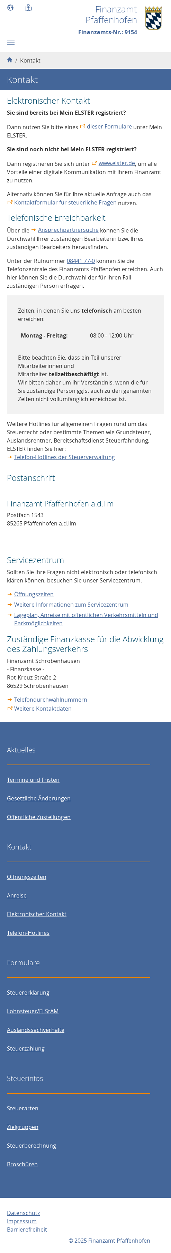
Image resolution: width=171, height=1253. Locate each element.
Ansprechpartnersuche (68, 230)
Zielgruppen (22, 1127)
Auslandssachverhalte (35, 1030)
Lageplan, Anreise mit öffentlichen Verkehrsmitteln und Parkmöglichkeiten (86, 619)
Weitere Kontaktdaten (43, 708)
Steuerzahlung (26, 1048)
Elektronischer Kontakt (36, 914)
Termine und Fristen (33, 780)
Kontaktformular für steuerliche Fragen (65, 202)
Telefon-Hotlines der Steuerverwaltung (64, 457)
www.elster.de (117, 163)
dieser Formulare (109, 126)
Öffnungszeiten (34, 594)
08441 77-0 (81, 261)
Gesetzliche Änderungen (39, 798)
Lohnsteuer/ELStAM (32, 1011)
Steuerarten (22, 1108)
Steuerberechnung (31, 1145)
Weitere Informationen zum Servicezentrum (71, 604)
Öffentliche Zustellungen (39, 817)
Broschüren (22, 1164)
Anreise (17, 895)
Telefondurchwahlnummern (50, 699)
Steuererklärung (28, 992)
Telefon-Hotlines (28, 933)
